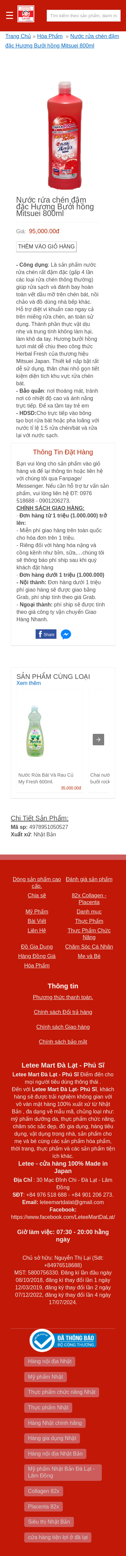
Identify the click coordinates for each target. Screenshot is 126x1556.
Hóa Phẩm (50, 36)
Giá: (21, 231)
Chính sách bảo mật (63, 1042)
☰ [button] (9, 15)
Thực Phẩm (89, 921)
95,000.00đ (44, 231)
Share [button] (49, 634)
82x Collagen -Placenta (89, 899)
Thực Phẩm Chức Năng (89, 934)
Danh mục (89, 912)
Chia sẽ (37, 895)
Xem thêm (28, 683)
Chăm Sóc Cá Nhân (89, 947)
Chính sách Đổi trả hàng (63, 1012)
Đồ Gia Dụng (37, 947)
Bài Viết (37, 921)
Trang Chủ (18, 36)
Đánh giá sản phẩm (89, 879)
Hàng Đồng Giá (36, 956)
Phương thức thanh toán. (63, 997)
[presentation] (98, 739)
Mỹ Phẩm (37, 912)
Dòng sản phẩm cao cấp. (37, 882)
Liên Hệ (37, 930)
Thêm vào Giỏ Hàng (46, 246)
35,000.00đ (71, 788)
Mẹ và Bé (89, 956)
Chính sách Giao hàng (63, 1027)
